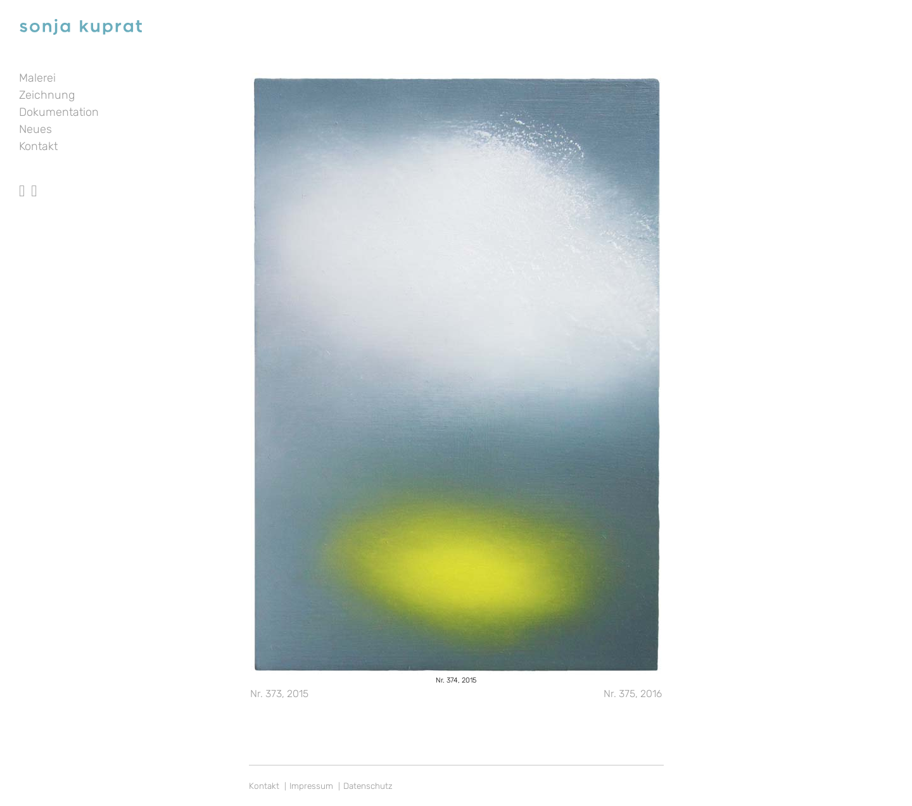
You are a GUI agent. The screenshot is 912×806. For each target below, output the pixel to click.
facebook (22, 179)
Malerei (37, 78)
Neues (35, 129)
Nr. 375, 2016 (633, 694)
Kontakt (38, 146)
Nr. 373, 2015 (279, 694)
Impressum (311, 786)
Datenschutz (368, 786)
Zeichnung (47, 95)
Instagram (34, 179)
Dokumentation (59, 112)
